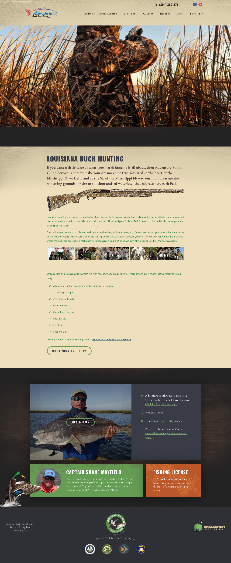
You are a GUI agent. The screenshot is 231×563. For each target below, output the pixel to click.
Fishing (88, 13)
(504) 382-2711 (167, 4)
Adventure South (41, 12)
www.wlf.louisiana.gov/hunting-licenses (111, 339)
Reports (165, 13)
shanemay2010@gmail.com (168, 421)
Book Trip (196, 13)
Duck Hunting (108, 13)
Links (180, 13)
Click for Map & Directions (161, 404)
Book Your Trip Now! (69, 351)
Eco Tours (130, 13)
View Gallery (80, 422)
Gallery (148, 13)
